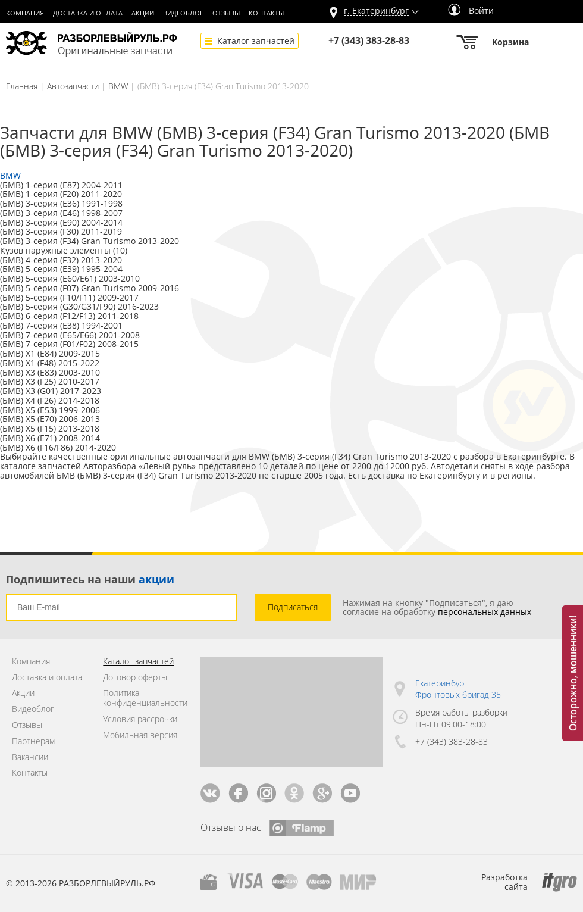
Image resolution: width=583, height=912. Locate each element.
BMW (118, 86)
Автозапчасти (73, 86)
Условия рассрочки (140, 719)
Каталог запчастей (255, 40)
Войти (471, 10)
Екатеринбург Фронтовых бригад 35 (458, 689)
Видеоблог (183, 13)
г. (376, 11)
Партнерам (33, 741)
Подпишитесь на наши (90, 579)
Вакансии (30, 757)
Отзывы (226, 13)
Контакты (266, 13)
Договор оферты (135, 678)
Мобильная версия (140, 735)
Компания (25, 13)
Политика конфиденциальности (142, 698)
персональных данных (484, 611)
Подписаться (293, 607)
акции (156, 579)
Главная (21, 86)
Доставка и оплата (88, 13)
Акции (142, 13)
